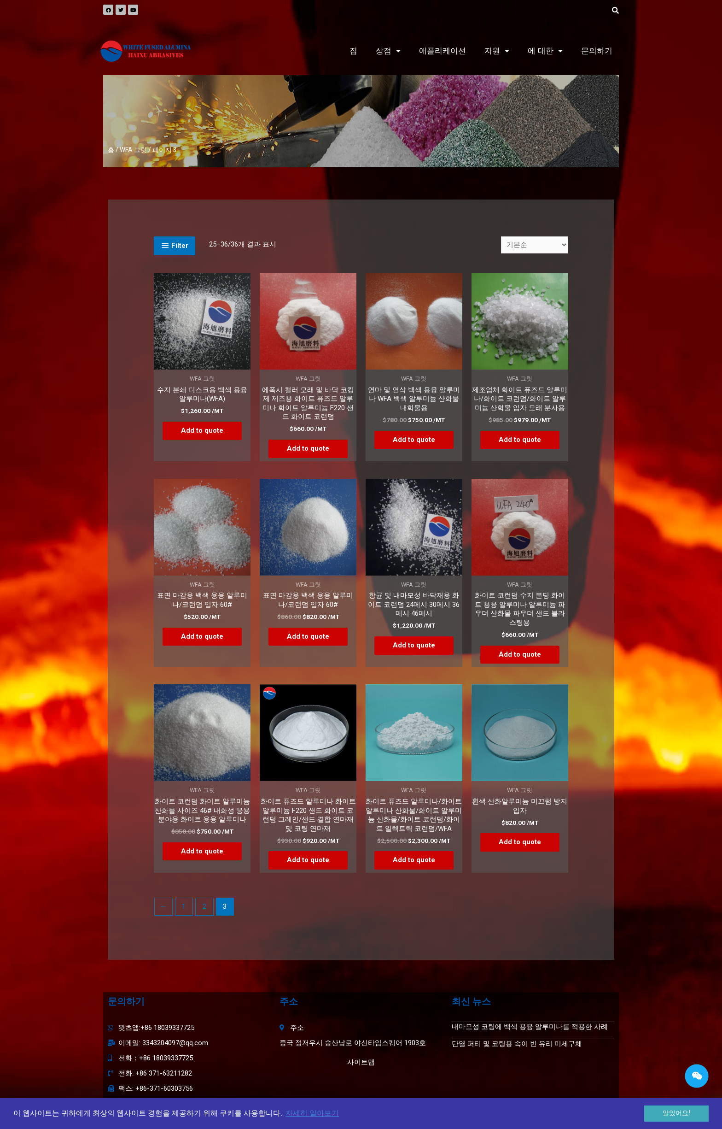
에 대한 (545, 50)
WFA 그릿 (133, 149)
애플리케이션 (442, 51)
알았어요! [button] (676, 1113)
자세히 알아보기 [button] (312, 1113)
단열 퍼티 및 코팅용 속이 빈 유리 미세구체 (517, 1044)
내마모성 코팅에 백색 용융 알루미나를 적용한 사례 (530, 1027)
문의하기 (596, 51)
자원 (496, 50)
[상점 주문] (534, 244)
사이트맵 (361, 1062)
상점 (388, 50)
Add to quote (202, 430)
